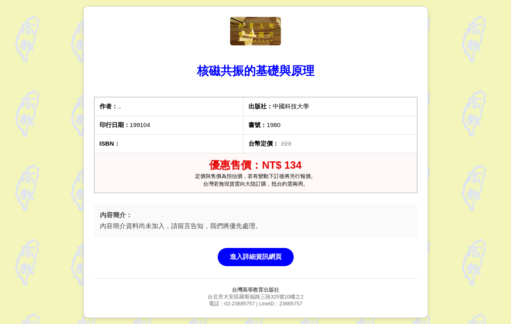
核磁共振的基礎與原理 (255, 70)
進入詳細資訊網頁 (256, 256)
